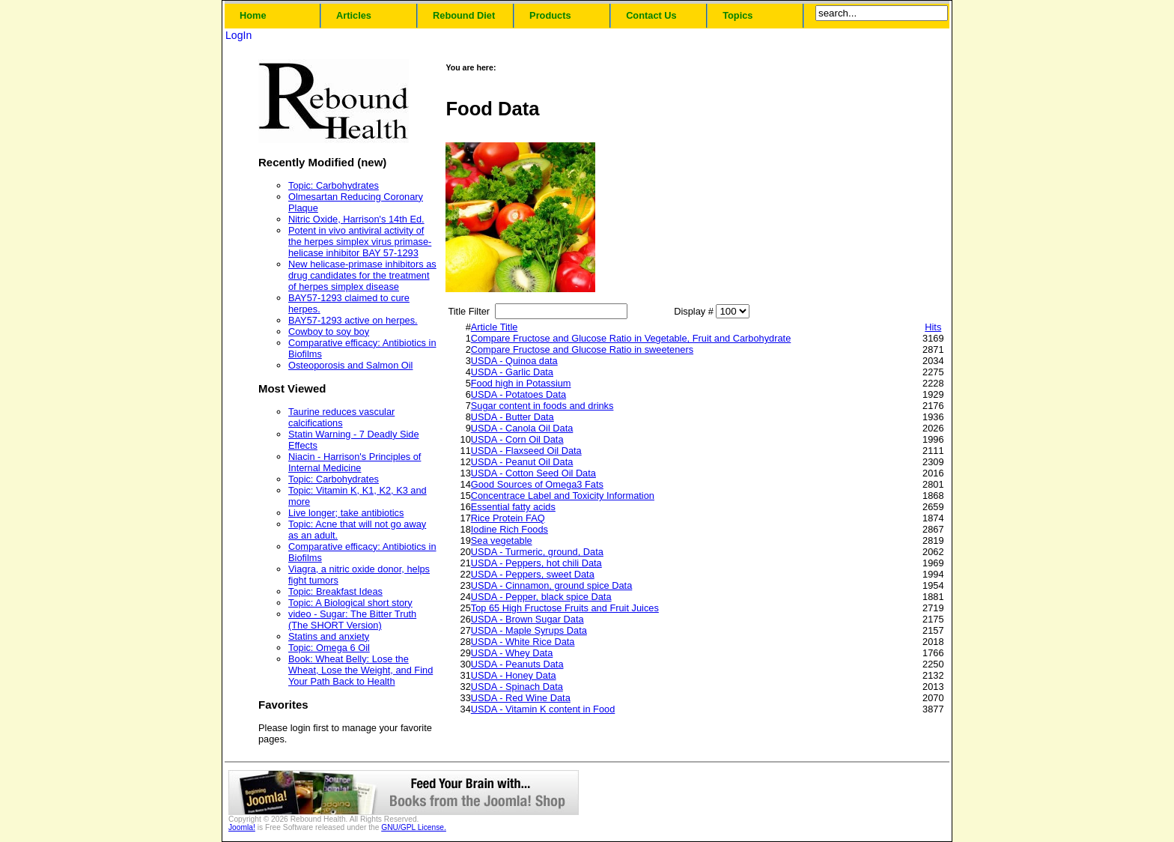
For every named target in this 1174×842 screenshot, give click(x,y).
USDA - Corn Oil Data (517, 439)
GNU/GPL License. (413, 827)
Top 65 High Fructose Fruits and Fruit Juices (565, 608)
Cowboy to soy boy (328, 331)
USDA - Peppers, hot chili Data (536, 563)
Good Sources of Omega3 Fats (537, 484)
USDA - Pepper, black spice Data (541, 596)
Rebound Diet (464, 15)
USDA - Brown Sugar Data (527, 619)
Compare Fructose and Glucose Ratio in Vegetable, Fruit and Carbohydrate (631, 338)
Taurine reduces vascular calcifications (341, 417)
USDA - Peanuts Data (517, 664)
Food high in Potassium (521, 383)
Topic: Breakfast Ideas (335, 591)
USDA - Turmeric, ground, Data (537, 551)
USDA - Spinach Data (517, 686)
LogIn (238, 35)
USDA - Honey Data (513, 675)
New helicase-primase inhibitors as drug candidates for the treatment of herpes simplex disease (362, 275)
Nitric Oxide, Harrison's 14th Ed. (356, 219)
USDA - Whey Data (512, 652)
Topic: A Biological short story (350, 602)
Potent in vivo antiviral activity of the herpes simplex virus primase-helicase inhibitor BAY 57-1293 (359, 241)
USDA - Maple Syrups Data (529, 630)
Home (253, 15)
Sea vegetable (501, 540)
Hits (933, 327)
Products (550, 15)
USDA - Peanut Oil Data (522, 461)
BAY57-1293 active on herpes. (353, 320)
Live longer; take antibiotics (346, 512)
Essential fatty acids (513, 506)
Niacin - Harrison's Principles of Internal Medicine (354, 462)
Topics (737, 15)
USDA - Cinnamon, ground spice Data (552, 585)
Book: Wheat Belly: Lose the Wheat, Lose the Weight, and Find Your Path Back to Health (360, 670)
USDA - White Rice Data (523, 641)
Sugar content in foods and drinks (542, 405)
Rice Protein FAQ (508, 518)
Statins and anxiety (328, 636)
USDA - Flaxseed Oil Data (526, 450)
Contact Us (651, 15)
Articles (353, 15)
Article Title (494, 327)
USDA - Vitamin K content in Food (543, 709)
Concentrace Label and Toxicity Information (562, 495)
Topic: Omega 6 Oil (329, 647)
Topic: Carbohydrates (333, 185)
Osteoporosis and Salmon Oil (350, 365)
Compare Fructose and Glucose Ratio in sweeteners (582, 349)
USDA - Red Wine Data (521, 697)
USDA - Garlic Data (512, 372)
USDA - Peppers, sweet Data (532, 574)
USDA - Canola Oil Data (522, 428)
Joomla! (241, 827)
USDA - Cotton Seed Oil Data (533, 473)
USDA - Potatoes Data (518, 394)
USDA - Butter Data (512, 416)
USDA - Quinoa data (514, 360)
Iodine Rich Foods (509, 529)
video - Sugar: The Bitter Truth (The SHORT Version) (352, 619)
